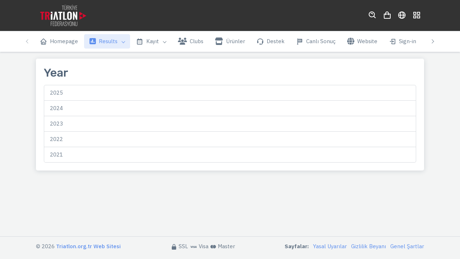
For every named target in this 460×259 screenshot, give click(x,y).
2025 (56, 92)
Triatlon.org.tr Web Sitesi (88, 246)
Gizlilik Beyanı (368, 246)
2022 (56, 139)
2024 (56, 108)
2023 (56, 123)
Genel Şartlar (407, 246)
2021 (56, 154)
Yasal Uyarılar (330, 246)
